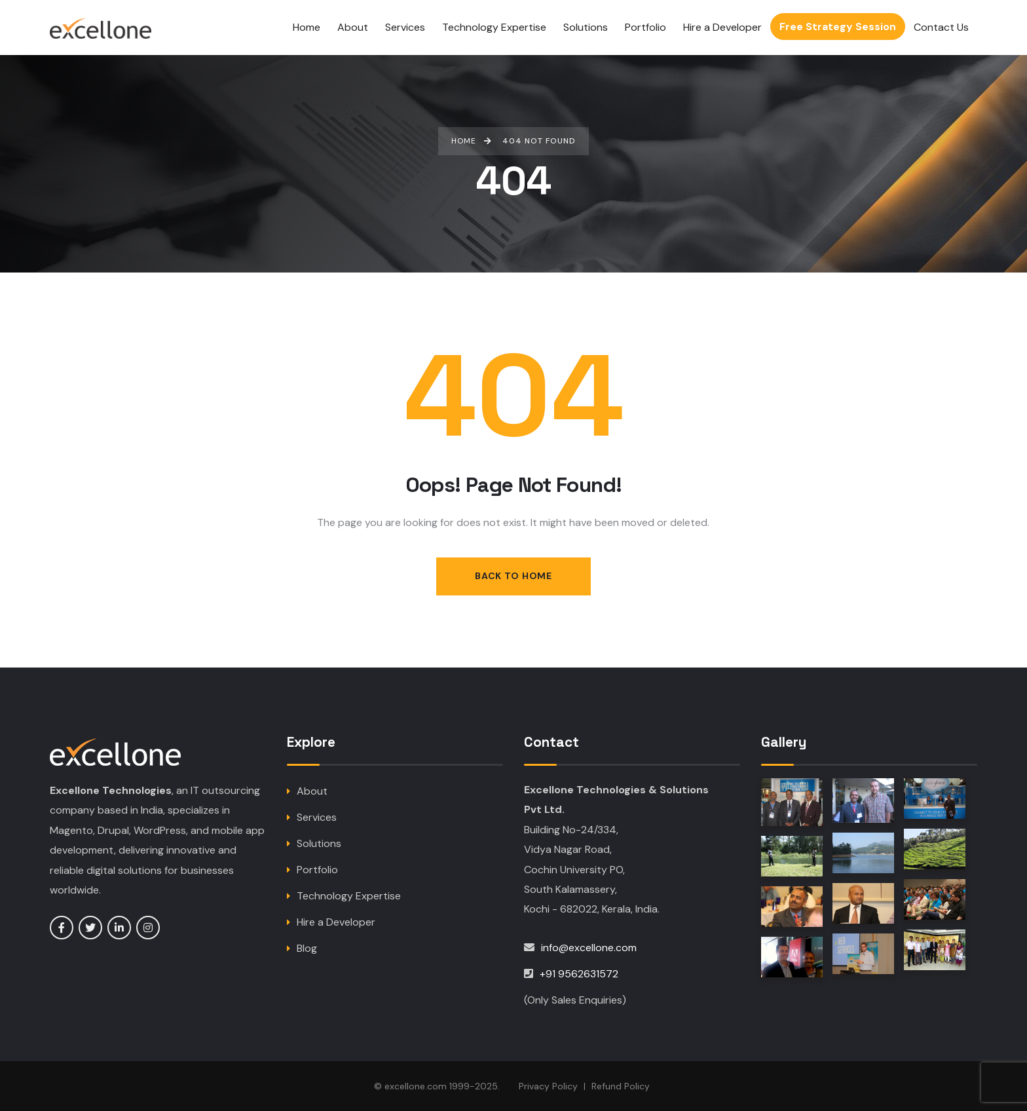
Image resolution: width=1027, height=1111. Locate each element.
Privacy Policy (548, 1086)
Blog (307, 948)
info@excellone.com (589, 947)
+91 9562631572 (579, 974)
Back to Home (513, 576)
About (312, 791)
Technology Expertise (349, 896)
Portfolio (317, 869)
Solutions (319, 843)
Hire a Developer (336, 922)
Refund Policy (620, 1086)
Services (317, 817)
